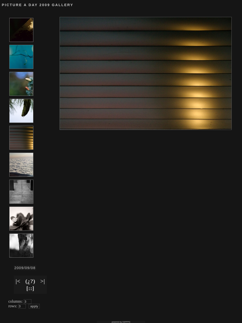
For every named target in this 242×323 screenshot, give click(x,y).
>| (42, 281)
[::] (30, 288)
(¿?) (30, 281)
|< (18, 281)
